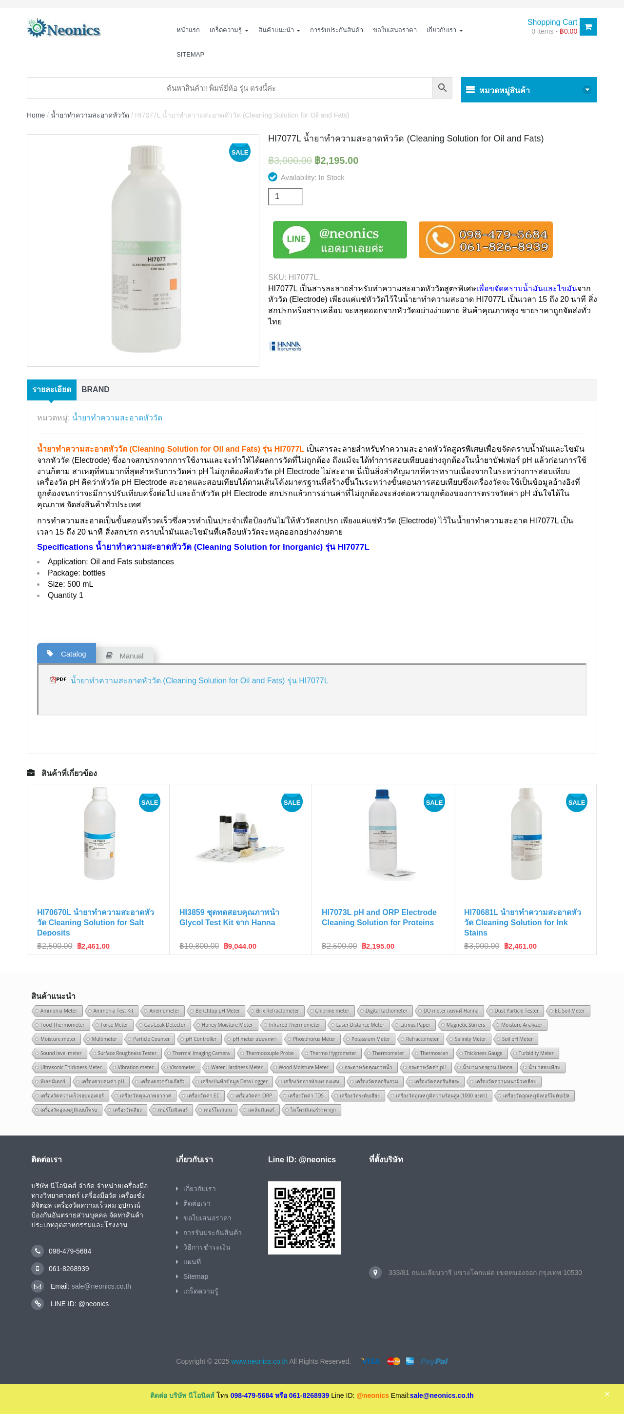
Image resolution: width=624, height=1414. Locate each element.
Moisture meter (58, 1039)
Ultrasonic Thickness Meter (71, 1067)
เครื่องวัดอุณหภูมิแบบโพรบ (68, 1109)
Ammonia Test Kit (114, 1010)
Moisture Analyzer (521, 1024)
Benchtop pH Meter (217, 1010)
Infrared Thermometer (294, 1024)
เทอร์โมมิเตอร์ (173, 1109)
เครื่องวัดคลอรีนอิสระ (436, 1081)
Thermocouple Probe (269, 1053)
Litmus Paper (415, 1024)
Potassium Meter (370, 1039)
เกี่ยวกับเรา (445, 30)
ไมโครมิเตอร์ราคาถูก (313, 1109)
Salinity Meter (470, 1039)
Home (36, 115)
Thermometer (388, 1053)
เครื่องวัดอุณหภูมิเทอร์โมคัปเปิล (536, 1095)
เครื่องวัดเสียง (127, 1109)
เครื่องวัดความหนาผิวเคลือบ (505, 1081)
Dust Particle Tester (517, 1010)
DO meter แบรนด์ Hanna (451, 1010)
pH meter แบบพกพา (255, 1039)
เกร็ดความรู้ (229, 30)
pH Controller (201, 1039)
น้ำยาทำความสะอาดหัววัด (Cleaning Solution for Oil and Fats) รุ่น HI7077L (200, 681)
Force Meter (114, 1024)
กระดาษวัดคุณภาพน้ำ (368, 1067)
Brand (95, 389)
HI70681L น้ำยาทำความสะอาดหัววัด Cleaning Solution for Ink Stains (522, 922)
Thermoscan (434, 1053)
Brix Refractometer (277, 1010)
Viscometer (182, 1067)
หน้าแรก (188, 30)
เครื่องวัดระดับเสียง (360, 1095)
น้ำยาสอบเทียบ (544, 1067)
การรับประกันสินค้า (336, 30)
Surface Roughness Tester (127, 1053)
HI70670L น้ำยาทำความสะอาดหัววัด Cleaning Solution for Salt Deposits (95, 922)
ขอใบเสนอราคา (395, 30)
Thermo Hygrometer (333, 1053)
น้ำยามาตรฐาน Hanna (487, 1067)
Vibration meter (136, 1067)
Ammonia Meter (59, 1010)
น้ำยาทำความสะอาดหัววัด (90, 115)
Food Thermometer (62, 1024)
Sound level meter (61, 1053)
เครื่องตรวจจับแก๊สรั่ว (162, 1081)
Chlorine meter (332, 1010)
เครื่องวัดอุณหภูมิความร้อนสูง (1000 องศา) (441, 1095)
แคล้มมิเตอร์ (261, 1109)
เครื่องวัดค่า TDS (306, 1095)
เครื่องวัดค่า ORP (253, 1095)
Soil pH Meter (517, 1039)
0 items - (554, 31)
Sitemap (190, 54)
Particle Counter (151, 1039)
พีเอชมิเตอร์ (52, 1081)
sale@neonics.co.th (100, 1286)
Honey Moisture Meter (227, 1024)
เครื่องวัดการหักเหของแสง (311, 1081)
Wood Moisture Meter (304, 1067)
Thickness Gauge (484, 1053)
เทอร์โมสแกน (218, 1109)
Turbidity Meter (536, 1053)
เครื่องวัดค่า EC (203, 1095)
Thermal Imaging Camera (201, 1053)
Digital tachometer (387, 1010)
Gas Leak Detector (165, 1024)
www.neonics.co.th (259, 1361)
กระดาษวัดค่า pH (428, 1067)
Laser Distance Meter (360, 1024)
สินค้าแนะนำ (279, 30)
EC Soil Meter (570, 1010)
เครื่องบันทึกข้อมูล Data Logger (234, 1081)
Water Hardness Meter (237, 1067)
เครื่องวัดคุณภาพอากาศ (145, 1095)
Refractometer (422, 1039)
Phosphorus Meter (314, 1039)
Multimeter (104, 1039)
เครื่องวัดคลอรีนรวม (376, 1081)
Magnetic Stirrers (466, 1024)
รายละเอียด (51, 389)
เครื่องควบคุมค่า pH (102, 1081)
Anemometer (164, 1010)
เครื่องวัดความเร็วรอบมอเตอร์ (72, 1095)
